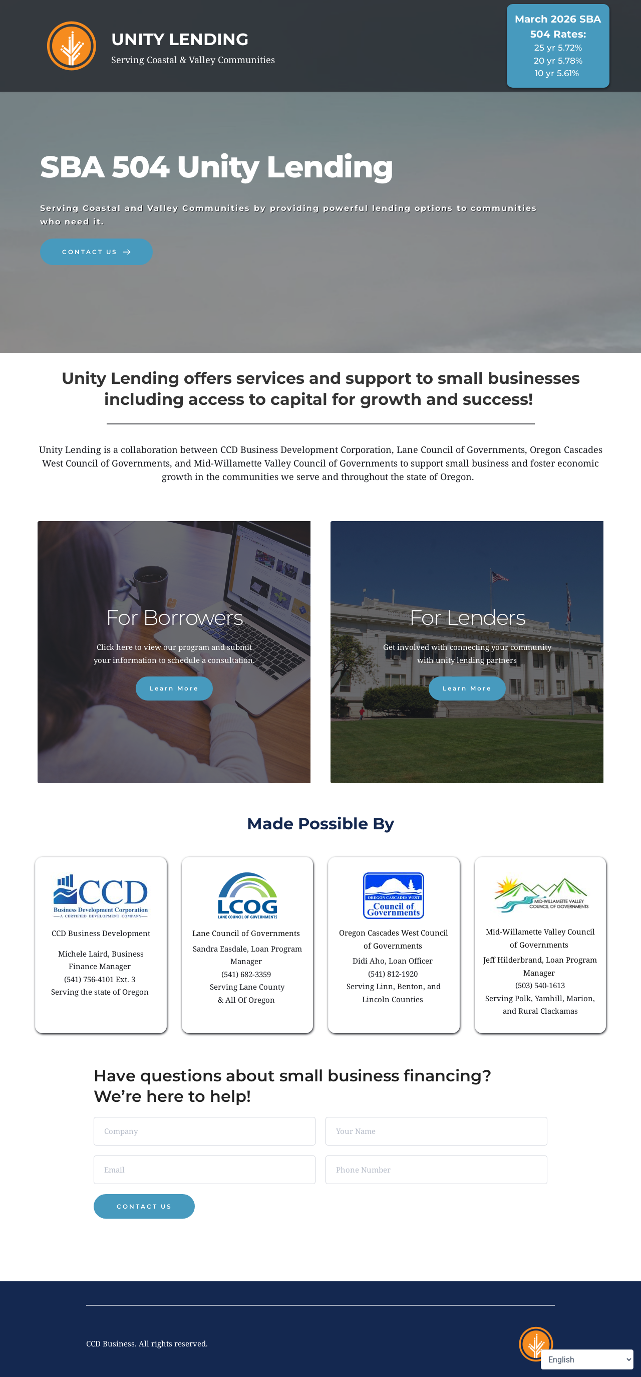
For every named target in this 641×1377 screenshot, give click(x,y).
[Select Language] (587, 1359)
